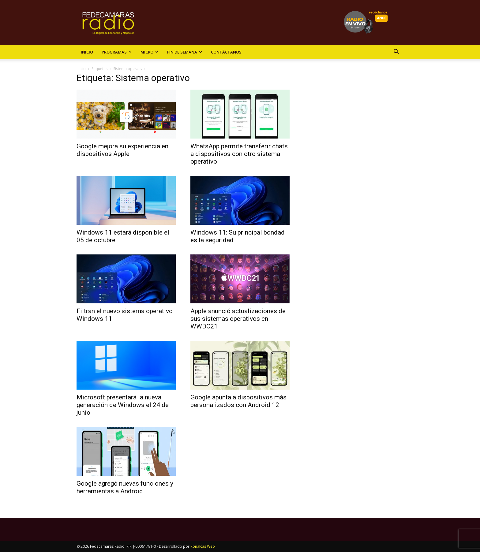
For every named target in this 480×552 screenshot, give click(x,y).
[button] (396, 52)
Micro (149, 52)
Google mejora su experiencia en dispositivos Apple (122, 150)
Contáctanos (226, 52)
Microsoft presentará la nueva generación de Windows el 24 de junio (123, 405)
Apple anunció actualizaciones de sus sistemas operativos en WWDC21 (238, 318)
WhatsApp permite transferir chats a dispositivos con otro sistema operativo (239, 154)
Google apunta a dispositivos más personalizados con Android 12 (238, 401)
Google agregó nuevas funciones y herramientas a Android (125, 487)
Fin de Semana (184, 52)
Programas (117, 52)
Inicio (87, 52)
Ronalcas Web (202, 546)
